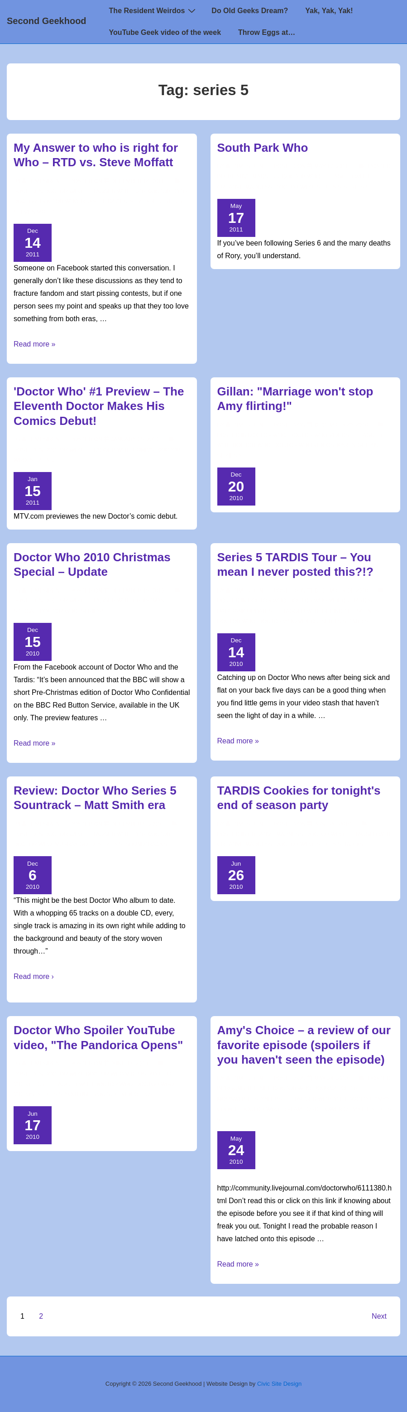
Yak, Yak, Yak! (329, 10)
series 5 (170, 201)
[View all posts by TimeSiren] (41, 181)
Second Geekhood (46, 21)
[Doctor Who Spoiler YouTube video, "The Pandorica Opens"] (129, 1063)
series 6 (356, 187)
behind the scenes (350, 611)
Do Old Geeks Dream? (249, 10)
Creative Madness (251, 176)
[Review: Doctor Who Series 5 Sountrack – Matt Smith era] (136, 824)
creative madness (245, 187)
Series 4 (142, 201)
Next (379, 1316)
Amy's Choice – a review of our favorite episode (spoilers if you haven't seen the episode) (304, 1044)
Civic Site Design (279, 1383)
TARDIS (359, 621)
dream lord (301, 1109)
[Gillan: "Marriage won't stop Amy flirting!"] (341, 425)
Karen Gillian (357, 445)
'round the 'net (247, 1088)
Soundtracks (146, 844)
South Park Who (262, 147)
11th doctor (152, 834)
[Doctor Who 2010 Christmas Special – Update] (137, 591)
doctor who (59, 201)
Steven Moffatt (38, 212)
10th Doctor (152, 191)
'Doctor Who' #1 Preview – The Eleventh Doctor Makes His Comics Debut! (99, 406)
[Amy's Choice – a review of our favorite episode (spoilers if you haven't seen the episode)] (331, 1078)
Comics (143, 450)
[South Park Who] (331, 166)
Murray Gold (75, 844)
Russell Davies (104, 201)
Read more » (35, 344)
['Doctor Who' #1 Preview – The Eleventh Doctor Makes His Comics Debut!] (135, 439)
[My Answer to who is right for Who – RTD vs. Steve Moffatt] (137, 181)
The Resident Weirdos (153, 10)
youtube (78, 1094)
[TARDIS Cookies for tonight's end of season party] (332, 824)
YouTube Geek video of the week (165, 32)
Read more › (34, 976)
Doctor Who (63, 191)
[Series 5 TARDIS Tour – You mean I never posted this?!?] (341, 591)
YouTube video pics (123, 1094)
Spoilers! (269, 1099)
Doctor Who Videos (319, 435)
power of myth (345, 1109)
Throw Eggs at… (266, 32)
